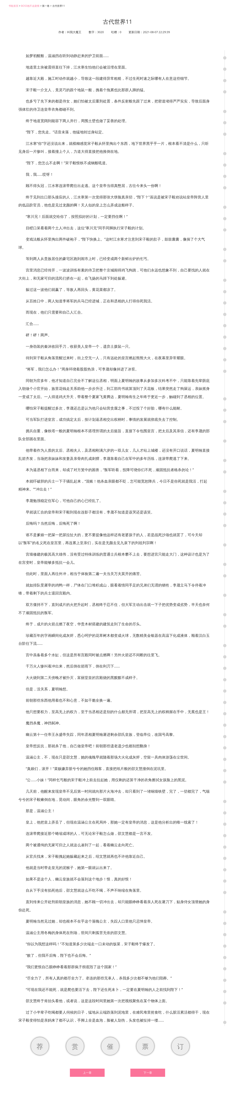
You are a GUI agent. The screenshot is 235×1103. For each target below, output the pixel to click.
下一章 (147, 1072)
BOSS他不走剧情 (30, 6)
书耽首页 (13, 6)
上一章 (87, 1072)
